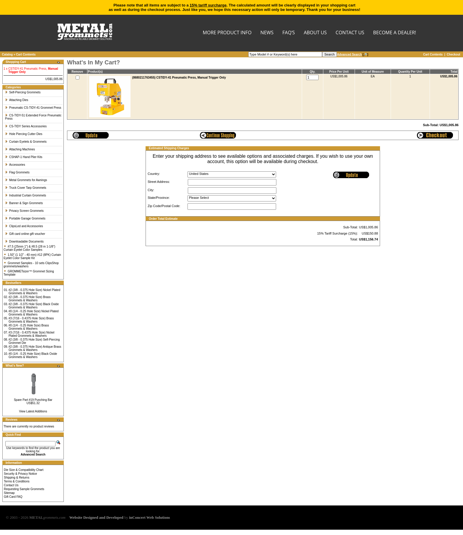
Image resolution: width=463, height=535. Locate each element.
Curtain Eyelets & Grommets (26, 141)
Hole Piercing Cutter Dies (23, 134)
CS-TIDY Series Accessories (26, 126)
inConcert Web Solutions (149, 517)
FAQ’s (288, 33)
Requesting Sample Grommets (24, 489)
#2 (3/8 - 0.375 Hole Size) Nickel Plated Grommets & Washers (34, 291)
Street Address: (159, 181)
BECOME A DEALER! (394, 33)
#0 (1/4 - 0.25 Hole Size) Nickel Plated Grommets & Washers (34, 313)
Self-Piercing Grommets (22, 92)
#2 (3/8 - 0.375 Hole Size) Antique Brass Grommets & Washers (35, 348)
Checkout (453, 54)
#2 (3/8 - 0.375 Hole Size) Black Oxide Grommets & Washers (34, 306)
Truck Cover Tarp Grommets (25, 187)
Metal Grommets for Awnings (26, 180)
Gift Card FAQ (13, 496)
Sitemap (9, 493)
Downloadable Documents (24, 241)
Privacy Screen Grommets (24, 210)
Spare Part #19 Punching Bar (33, 399)
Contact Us (11, 485)
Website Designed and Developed (96, 517)
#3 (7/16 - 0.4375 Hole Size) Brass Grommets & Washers (31, 320)
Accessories (15, 164)
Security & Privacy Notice (20, 473)
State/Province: (159, 197)
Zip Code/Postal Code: (164, 206)
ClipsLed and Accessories (24, 226)
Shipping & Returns (16, 477)
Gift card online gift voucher (25, 233)
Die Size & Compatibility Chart (23, 469)
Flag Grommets (17, 172)
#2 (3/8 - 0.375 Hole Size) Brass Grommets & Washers (29, 298)
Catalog (7, 54)
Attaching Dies (16, 100)
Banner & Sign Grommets (24, 203)
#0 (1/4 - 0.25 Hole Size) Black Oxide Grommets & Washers (33, 355)
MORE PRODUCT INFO (227, 33)
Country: (154, 173)
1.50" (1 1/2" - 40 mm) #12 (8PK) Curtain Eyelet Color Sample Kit (32, 256)
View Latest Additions (33, 411)
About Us (315, 33)
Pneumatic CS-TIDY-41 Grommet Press (33, 107)
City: (151, 190)
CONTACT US (350, 33)
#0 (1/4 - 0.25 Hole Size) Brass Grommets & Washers (29, 327)
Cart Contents (25, 54)
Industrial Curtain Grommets (25, 195)
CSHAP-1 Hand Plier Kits (23, 157)
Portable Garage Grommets (25, 218)
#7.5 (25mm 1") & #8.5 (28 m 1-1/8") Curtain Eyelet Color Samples (29, 248)
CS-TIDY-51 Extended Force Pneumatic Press (33, 117)
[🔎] (352, 54)
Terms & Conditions (17, 481)
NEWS (266, 33)
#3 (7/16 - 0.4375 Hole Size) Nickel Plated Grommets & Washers (31, 334)
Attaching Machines (20, 149)
